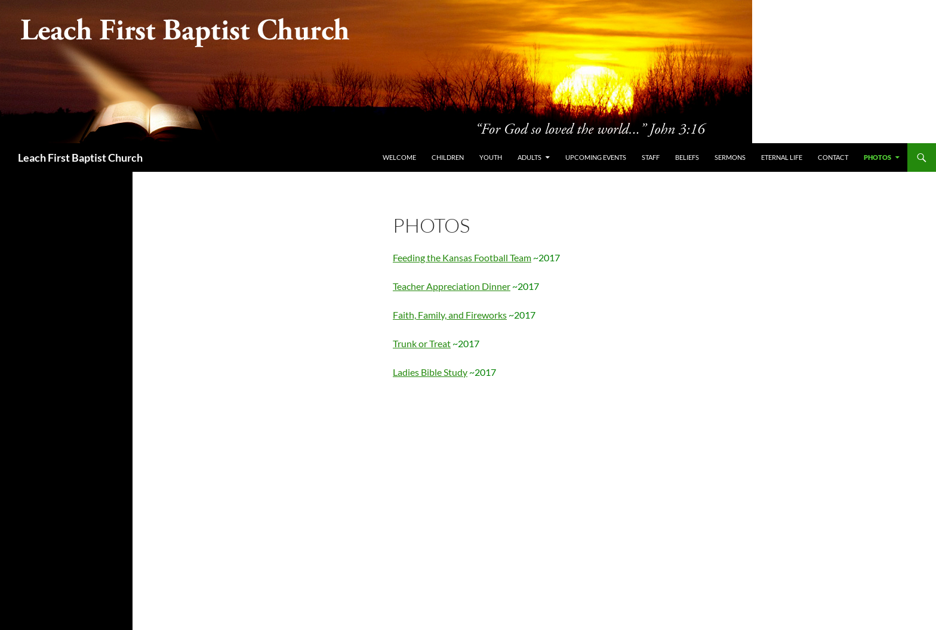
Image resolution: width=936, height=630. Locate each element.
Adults (529, 157)
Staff (651, 157)
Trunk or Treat (422, 343)
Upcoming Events (595, 157)
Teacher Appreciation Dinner (451, 286)
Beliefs (687, 157)
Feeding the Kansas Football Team (462, 257)
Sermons (730, 157)
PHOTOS (877, 157)
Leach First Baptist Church (80, 157)
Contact (833, 157)
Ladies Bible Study (430, 372)
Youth (490, 157)
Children (448, 157)
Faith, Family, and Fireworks (450, 314)
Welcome (399, 157)
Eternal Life (781, 157)
